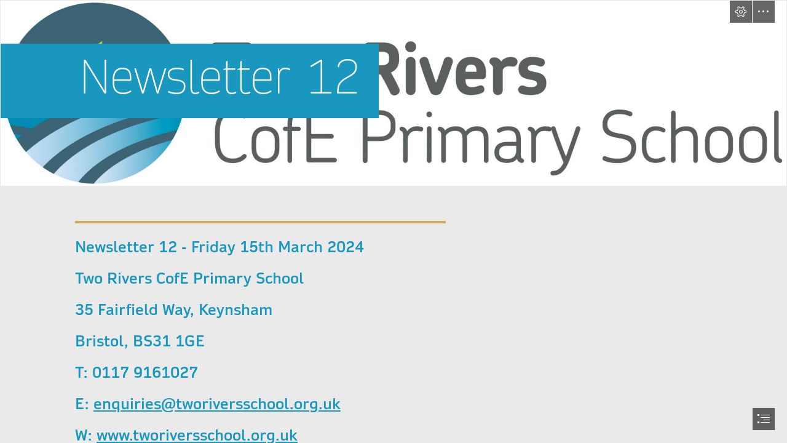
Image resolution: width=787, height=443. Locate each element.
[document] (393, 221)
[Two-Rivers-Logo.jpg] (393, 93)
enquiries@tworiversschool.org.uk (217, 404)
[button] (741, 12)
